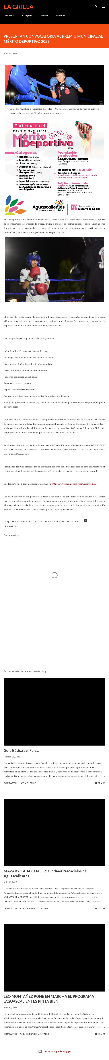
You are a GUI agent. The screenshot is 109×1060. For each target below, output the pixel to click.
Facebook (9, 15)
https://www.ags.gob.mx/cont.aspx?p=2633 (74, 483)
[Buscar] (96, 5)
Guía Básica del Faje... (21, 750)
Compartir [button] (10, 526)
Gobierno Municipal (49, 521)
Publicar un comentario (34, 908)
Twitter (44, 15)
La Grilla (19, 6)
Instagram (27, 15)
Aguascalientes (26, 521)
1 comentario (27, 783)
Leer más (100, 783)
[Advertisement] (54, 638)
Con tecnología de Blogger (54, 1051)
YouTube (60, 15)
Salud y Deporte (71, 521)
